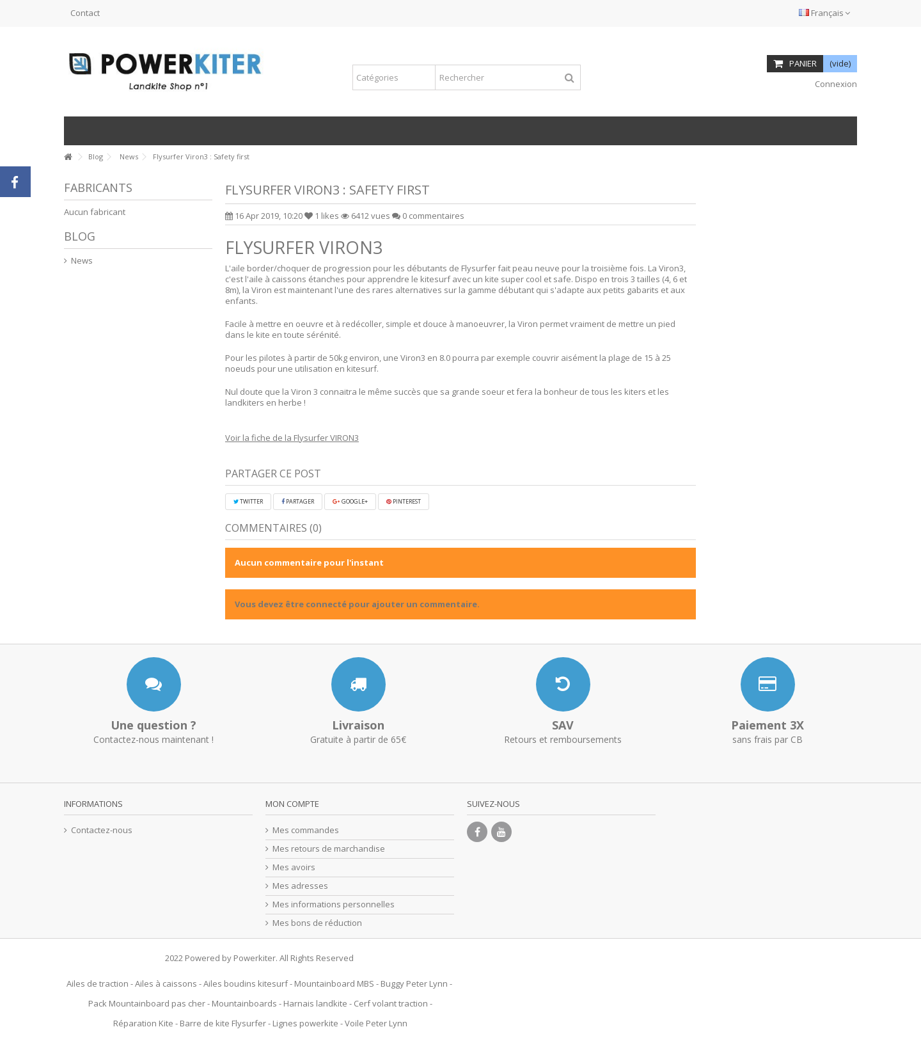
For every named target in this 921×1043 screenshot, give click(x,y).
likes (322, 215)
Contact (85, 13)
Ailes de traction (98, 983)
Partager (297, 501)
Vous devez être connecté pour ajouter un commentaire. (357, 604)
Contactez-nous (101, 830)
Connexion (835, 84)
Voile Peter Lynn (376, 1023)
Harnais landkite (315, 1003)
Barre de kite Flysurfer (223, 1023)
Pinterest (403, 501)
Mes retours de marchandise (328, 848)
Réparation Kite (143, 1023)
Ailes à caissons (166, 983)
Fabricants (98, 187)
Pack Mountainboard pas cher (146, 1003)
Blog (79, 236)
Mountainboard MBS (334, 983)
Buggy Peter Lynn (414, 983)
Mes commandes (305, 830)
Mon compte (292, 803)
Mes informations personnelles (333, 904)
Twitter (248, 501)
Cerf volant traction (391, 1003)
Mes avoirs (293, 867)
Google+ (350, 501)
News (82, 260)
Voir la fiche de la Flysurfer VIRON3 (292, 437)
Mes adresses (300, 885)
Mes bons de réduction (317, 923)
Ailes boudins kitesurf (245, 983)
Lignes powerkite (305, 1023)
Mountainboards (244, 1003)
